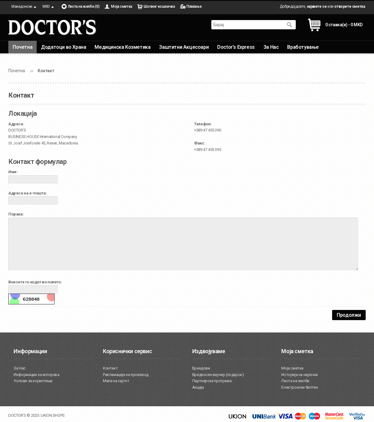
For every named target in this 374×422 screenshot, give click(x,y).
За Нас (271, 47)
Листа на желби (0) (84, 6)
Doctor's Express (236, 47)
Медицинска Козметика (122, 47)
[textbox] (247, 24)
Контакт (46, 70)
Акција (198, 387)
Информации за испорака (36, 374)
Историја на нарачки (299, 374)
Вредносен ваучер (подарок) (218, 374)
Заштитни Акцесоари (184, 47)
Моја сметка (121, 6)
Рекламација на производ (125, 374)
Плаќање (193, 6)
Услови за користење (33, 380)
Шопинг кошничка (159, 6)
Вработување (303, 47)
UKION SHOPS (53, 415)
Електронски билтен (299, 387)
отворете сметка (349, 6)
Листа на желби (295, 380)
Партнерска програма (211, 380)
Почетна (22, 47)
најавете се (317, 6)
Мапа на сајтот (116, 380)
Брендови (201, 368)
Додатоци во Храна (63, 47)
